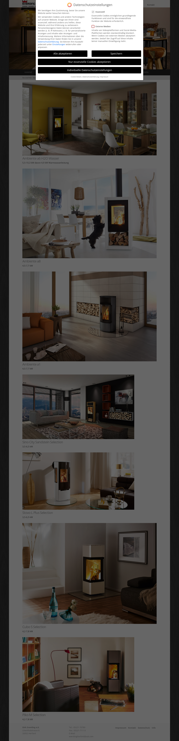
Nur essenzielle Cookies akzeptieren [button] (89, 57)
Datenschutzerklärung (48, 37)
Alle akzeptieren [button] (62, 49)
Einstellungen (58, 40)
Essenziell (99, 7)
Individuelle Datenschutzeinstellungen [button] (89, 66)
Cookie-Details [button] (76, 73)
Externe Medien (102, 22)
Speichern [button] (116, 49)
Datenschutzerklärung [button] (91, 73)
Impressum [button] (104, 73)
